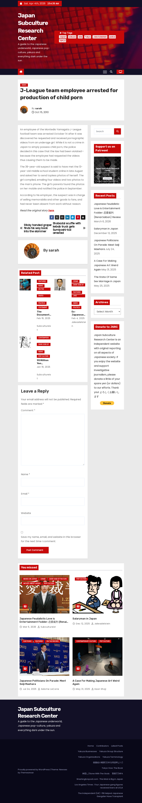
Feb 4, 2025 (78, 318)
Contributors (102, 745)
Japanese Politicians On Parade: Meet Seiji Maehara (106, 245)
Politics (41, 303)
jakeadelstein (79, 324)
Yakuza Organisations (89, 756)
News (24, 85)
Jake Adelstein (100, 37)
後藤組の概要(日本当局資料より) (108, 762)
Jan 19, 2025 (43, 366)
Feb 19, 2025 (43, 318)
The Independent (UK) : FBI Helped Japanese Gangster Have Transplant (100, 795)
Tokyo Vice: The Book (112, 768)
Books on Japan (30, 579)
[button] (112, 71)
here (51, 210)
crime (75, 281)
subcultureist (44, 327)
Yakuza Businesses (87, 751)
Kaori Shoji (98, 689)
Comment (28, 410)
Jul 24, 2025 (30, 689)
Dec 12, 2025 (83, 623)
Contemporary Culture (43, 338)
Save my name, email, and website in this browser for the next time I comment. (51, 539)
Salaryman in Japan (106, 228)
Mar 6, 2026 (30, 626)
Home (91, 745)
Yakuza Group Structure (111, 751)
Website (26, 513)
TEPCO (62, 40)
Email (25, 493)
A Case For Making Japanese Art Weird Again (106, 265)
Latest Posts (117, 745)
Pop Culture (43, 356)
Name (25, 474)
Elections (27, 641)
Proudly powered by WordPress (34, 769)
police (112, 37)
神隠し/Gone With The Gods (96, 773)
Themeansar (27, 772)
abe (80, 37)
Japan (63, 37)
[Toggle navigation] (104, 72)
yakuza (72, 37)
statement (42, 307)
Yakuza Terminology (113, 756)
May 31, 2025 (83, 689)
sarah (38, 108)
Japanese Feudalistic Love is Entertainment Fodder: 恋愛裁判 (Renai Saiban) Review (43, 622)
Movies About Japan (31, 583)
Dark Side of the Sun (78, 285)
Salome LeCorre (48, 689)
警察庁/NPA (117, 773)
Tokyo (87, 37)
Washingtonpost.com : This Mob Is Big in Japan (100, 779)
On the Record (41, 289)
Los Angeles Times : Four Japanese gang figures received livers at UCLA (99, 786)
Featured (42, 281)
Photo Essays (41, 296)
